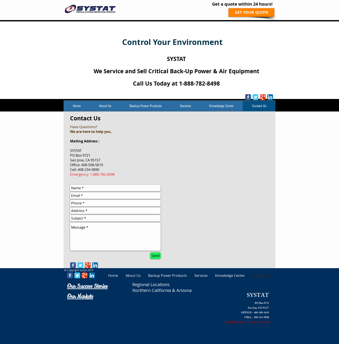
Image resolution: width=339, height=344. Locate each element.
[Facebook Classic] (248, 97)
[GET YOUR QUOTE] (251, 12)
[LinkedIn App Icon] (270, 97)
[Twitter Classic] (255, 97)
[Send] (155, 255)
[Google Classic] (263, 97)
